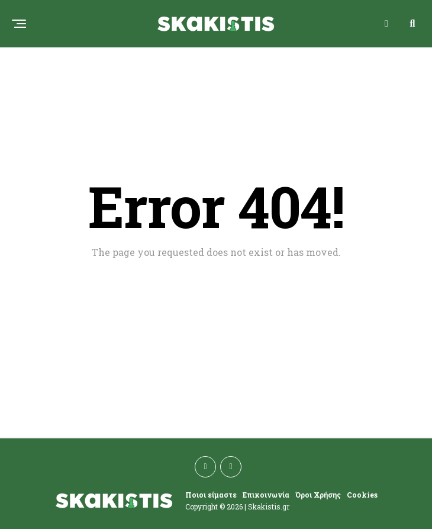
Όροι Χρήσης (318, 494)
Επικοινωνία (266, 494)
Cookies (362, 494)
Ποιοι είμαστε (211, 494)
